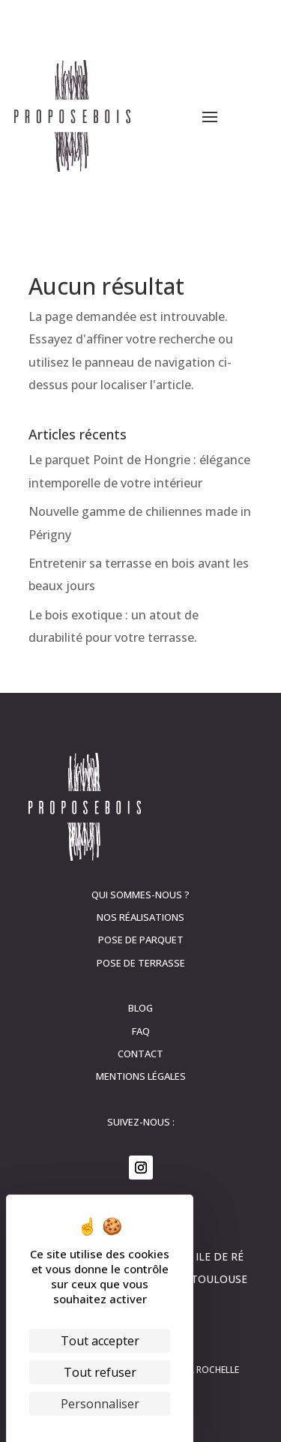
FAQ (141, 1031)
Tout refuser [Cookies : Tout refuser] (100, 1372)
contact (140, 1053)
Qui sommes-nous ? (140, 894)
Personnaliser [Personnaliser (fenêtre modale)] (100, 1404)
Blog (140, 1008)
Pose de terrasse (141, 963)
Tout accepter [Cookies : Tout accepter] (100, 1341)
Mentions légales (141, 1076)
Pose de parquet (141, 939)
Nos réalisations (140, 917)
